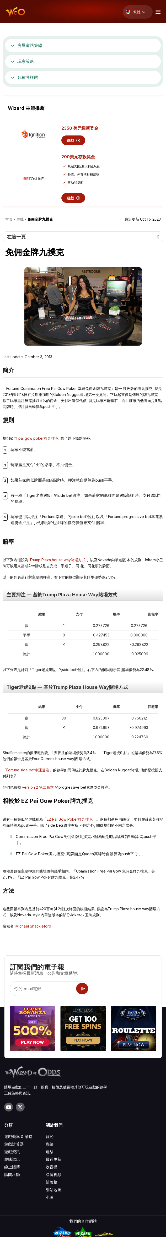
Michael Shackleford (33, 926)
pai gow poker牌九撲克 (38, 438)
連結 (49, 1105)
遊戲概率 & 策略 (18, 1090)
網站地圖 (53, 1143)
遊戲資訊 (12, 1105)
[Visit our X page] (20, 1060)
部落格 (51, 1136)
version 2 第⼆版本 (38, 787)
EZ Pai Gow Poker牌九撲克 (70, 819)
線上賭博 (12, 1120)
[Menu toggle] (157, 12)
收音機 (51, 1120)
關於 (49, 1090)
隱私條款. (83, 1230)
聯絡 (49, 1098)
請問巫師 (12, 1128)
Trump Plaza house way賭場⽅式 (57, 560)
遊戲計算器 (14, 1098)
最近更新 (53, 1113)
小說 (49, 1151)
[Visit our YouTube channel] (8, 1060)
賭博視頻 (53, 1128)
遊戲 (73, 140)
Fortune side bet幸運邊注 (27, 770)
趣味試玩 (12, 1113)
